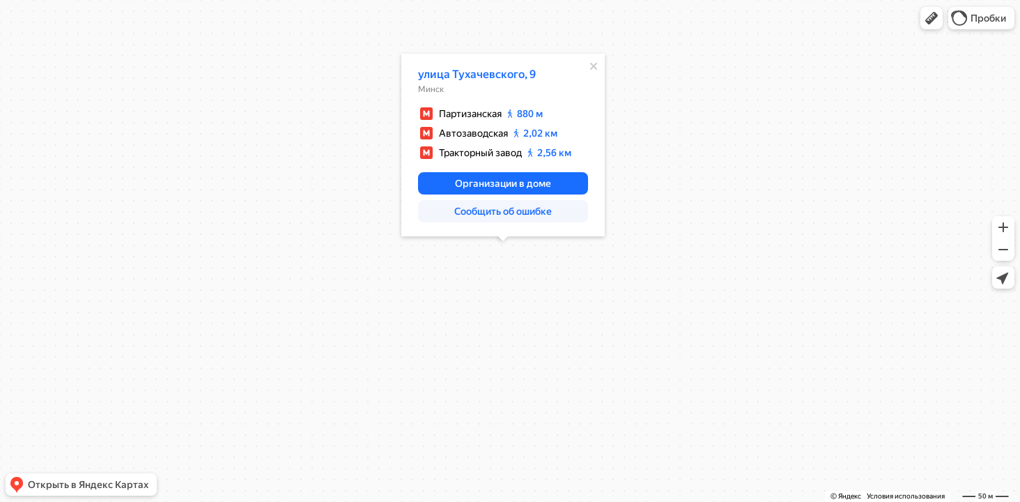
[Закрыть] (593, 66)
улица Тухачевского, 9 (477, 74)
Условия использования (906, 496)
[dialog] (503, 145)
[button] (931, 18)
